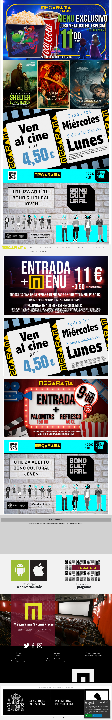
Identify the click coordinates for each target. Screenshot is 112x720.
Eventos (18, 655)
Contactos (56, 655)
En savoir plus (97, 716)
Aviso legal (56, 652)
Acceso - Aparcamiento (56, 658)
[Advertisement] (56, 539)
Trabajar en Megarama (93, 655)
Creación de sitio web (58, 718)
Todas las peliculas (18, 661)
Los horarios (19, 658)
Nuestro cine (33, 252)
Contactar (43, 252)
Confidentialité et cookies (56, 661)
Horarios (56, 247)
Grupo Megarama (93, 652)
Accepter (88, 716)
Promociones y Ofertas (96, 247)
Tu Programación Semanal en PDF (74, 247)
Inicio (30, 247)
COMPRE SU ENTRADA (43, 247)
